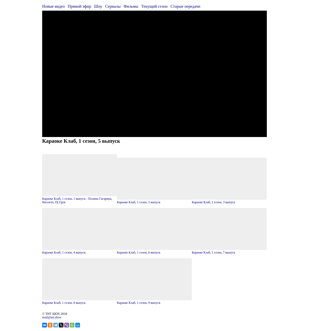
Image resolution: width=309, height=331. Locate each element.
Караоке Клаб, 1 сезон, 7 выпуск (229, 250)
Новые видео (53, 6)
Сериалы (113, 6)
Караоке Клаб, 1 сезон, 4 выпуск (79, 250)
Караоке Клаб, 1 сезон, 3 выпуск (229, 200)
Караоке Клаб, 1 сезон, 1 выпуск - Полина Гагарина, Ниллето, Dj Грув (79, 198)
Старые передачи (185, 6)
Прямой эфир (79, 6)
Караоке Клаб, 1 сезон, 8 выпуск (79, 300)
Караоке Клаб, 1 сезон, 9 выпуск (154, 300)
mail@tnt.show (51, 317)
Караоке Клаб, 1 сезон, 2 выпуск (154, 200)
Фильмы (131, 6)
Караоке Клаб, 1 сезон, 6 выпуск (154, 250)
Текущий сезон (154, 6)
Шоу (98, 6)
